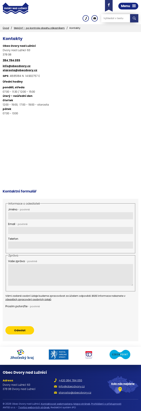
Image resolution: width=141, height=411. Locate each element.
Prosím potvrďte (22, 306)
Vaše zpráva (22, 261)
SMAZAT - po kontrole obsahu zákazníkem (39, 28)
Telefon (13, 239)
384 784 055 (11, 60)
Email (17, 224)
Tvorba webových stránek (34, 406)
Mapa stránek (81, 402)
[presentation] (28, 315)
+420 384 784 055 (71, 379)
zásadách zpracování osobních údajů (28, 299)
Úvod (6, 28)
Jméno (19, 209)
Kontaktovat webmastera (56, 402)
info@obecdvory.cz (16, 66)
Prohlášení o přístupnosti (106, 402)
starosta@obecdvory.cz (20, 70)
